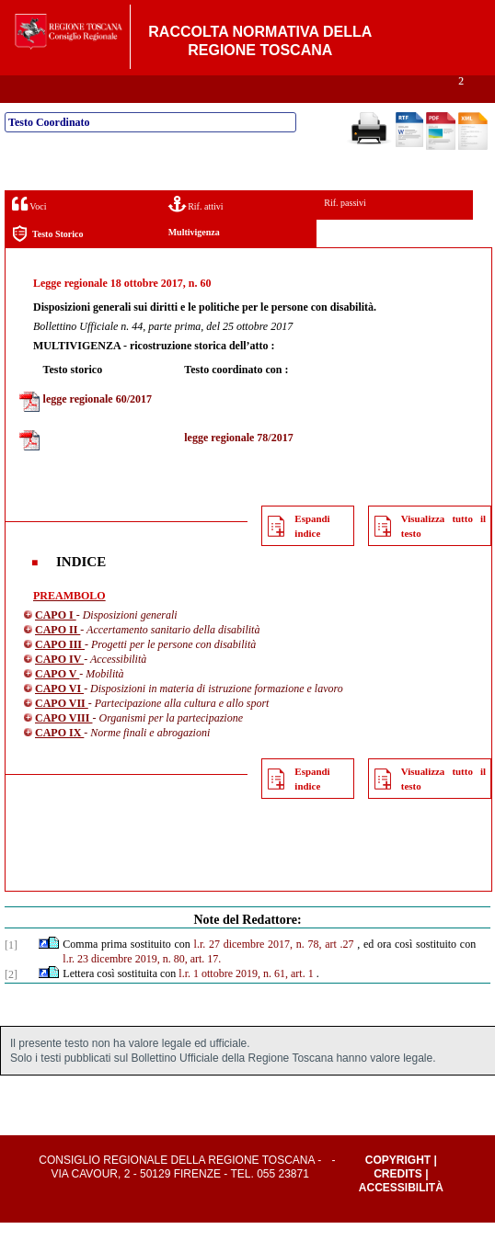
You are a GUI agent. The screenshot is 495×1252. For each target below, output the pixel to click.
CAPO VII (61, 732)
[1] (11, 974)
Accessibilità (401, 1217)
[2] (11, 1003)
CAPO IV (59, 688)
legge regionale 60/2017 (97, 428)
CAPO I (55, 644)
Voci (29, 233)
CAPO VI (59, 717)
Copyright (398, 1189)
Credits (398, 1203)
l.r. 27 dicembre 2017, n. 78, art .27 (274, 973)
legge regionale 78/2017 (238, 467)
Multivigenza (194, 261)
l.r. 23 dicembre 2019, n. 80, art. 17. (142, 988)
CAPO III (60, 673)
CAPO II (57, 659)
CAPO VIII (63, 747)
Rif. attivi (196, 233)
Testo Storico (47, 263)
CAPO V (57, 703)
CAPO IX (59, 762)
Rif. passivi (345, 232)
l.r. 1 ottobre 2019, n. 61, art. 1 (245, 1002)
